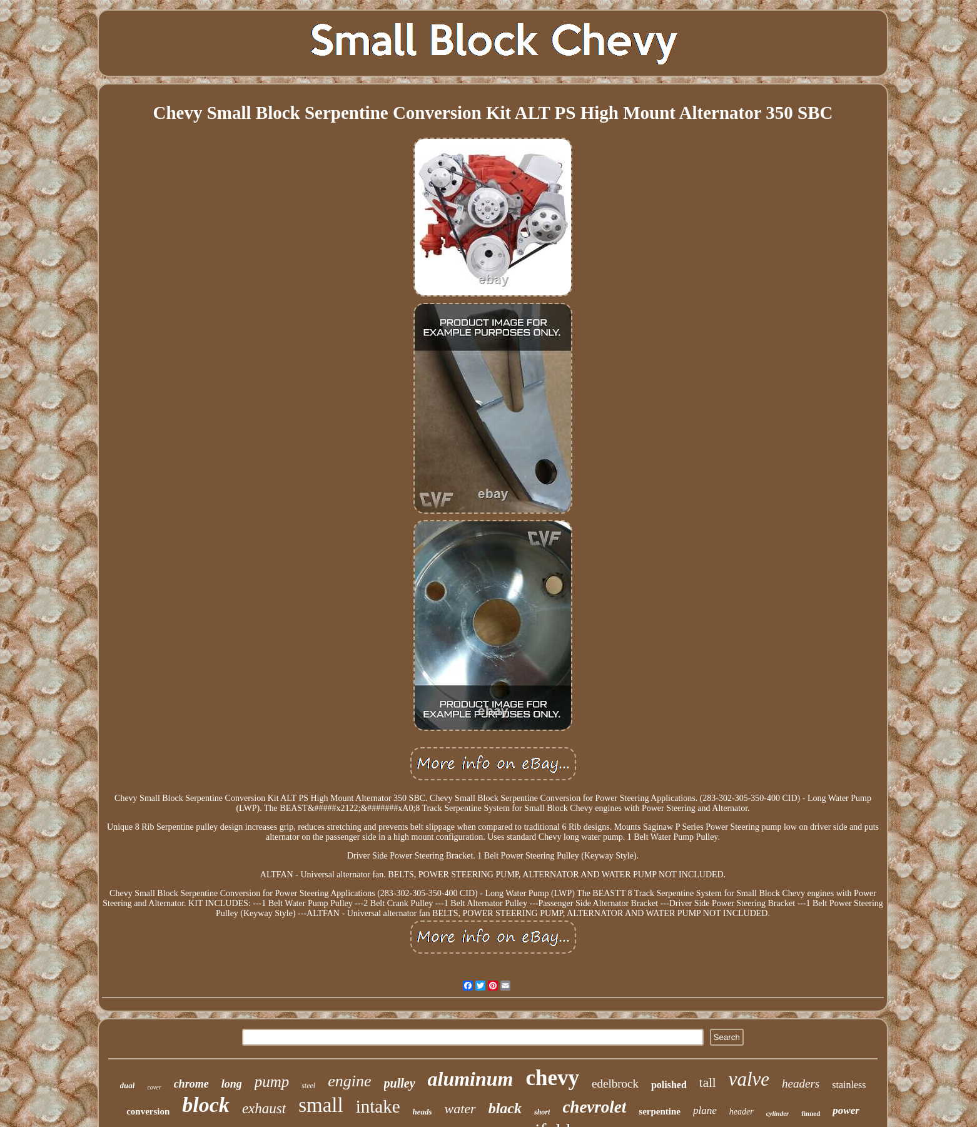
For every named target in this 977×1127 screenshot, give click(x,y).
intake (378, 1106)
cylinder (777, 1113)
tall (707, 1082)
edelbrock (615, 1083)
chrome (191, 1084)
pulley (399, 1083)
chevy (552, 1078)
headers (800, 1083)
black (505, 1108)
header (741, 1111)
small (320, 1105)
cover (154, 1087)
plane (705, 1110)
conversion (148, 1111)
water (460, 1108)
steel (308, 1085)
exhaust (264, 1108)
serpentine (660, 1111)
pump (272, 1081)
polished (669, 1084)
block (206, 1104)
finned (810, 1113)
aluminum (471, 1079)
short (542, 1112)
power (846, 1110)
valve (749, 1079)
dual (127, 1085)
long (231, 1084)
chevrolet (594, 1107)
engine (349, 1081)
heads (422, 1111)
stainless (849, 1084)
